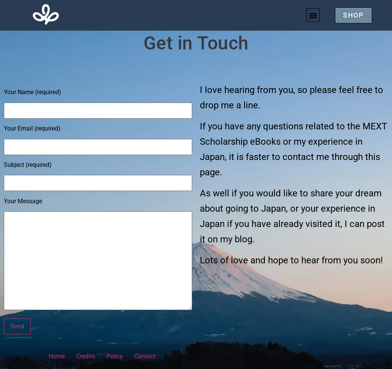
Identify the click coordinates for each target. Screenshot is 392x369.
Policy (114, 356)
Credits (85, 356)
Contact (144, 356)
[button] (313, 15)
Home (57, 356)
